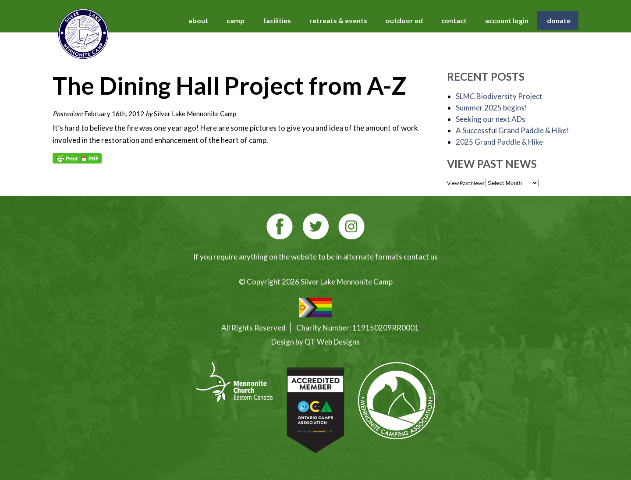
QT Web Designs (332, 341)
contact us (421, 256)
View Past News (466, 183)
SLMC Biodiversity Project (499, 96)
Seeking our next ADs (490, 119)
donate (559, 20)
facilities (277, 20)
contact (454, 20)
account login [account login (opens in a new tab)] (506, 20)
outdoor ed (404, 20)
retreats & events (338, 20)
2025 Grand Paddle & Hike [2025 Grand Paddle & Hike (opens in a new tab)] (499, 141)
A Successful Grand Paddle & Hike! (512, 130)
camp (236, 20)
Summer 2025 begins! (491, 107)
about (198, 20)
